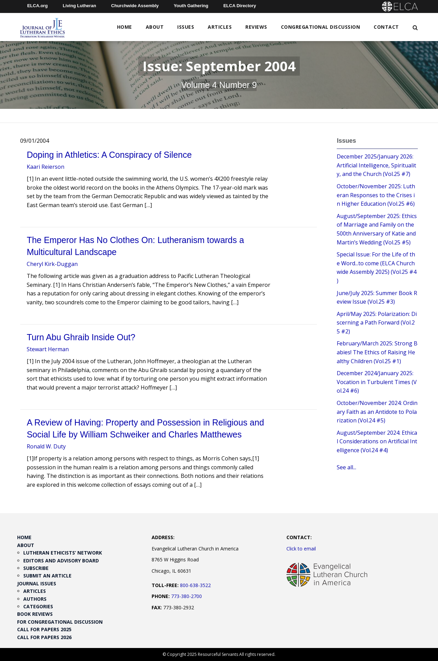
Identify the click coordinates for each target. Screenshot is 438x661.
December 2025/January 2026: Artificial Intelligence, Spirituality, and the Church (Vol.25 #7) (376, 165)
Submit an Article (47, 575)
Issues (185, 27)
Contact (386, 27)
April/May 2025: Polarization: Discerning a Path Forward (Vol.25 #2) (377, 322)
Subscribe (36, 568)
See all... (346, 467)
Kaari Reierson (45, 166)
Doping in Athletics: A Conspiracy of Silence (109, 155)
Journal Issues (36, 583)
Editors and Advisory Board (61, 560)
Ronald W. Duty (46, 446)
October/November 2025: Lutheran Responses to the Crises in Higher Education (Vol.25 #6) (376, 194)
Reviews (256, 27)
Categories (38, 606)
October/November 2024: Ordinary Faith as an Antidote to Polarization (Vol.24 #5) (377, 411)
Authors (35, 599)
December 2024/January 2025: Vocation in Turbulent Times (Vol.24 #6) (377, 381)
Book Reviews (35, 614)
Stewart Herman (48, 349)
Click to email (301, 548)
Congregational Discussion (320, 27)
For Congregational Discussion (60, 622)
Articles (220, 27)
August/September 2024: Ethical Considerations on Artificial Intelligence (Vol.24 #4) (377, 441)
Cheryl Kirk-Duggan (52, 264)
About (155, 27)
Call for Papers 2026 (44, 637)
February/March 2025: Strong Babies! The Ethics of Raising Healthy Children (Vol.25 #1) (377, 352)
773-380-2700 (186, 596)
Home (124, 27)
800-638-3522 (195, 585)
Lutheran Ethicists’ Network (62, 552)
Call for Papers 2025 (44, 629)
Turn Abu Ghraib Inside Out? (81, 337)
